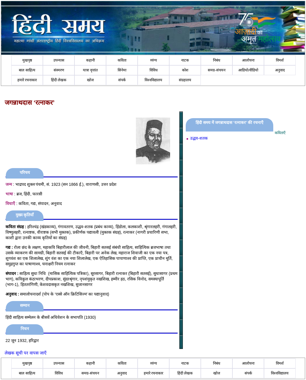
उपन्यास (58, 60)
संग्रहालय (185, 80)
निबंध (216, 60)
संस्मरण (59, 70)
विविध (154, 70)
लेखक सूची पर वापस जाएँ (25, 352)
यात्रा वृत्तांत (90, 70)
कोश (185, 70)
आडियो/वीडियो (248, 70)
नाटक (185, 60)
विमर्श (280, 60)
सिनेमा (122, 70)
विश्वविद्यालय (153, 80)
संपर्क (122, 80)
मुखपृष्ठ (27, 60)
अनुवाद (280, 70)
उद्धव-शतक (199, 138)
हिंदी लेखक (59, 80)
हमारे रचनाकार (27, 80)
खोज (90, 80)
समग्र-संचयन (216, 70)
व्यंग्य (153, 60)
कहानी (90, 60)
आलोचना (248, 60)
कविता (122, 60)
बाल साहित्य (27, 70)
